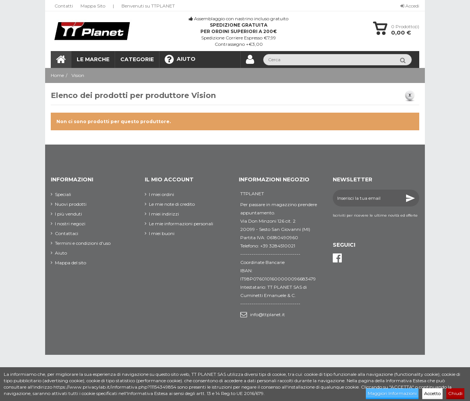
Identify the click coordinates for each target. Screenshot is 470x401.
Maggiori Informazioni (392, 393)
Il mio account (169, 179)
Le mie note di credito (172, 204)
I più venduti (68, 214)
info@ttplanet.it (267, 314)
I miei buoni (161, 233)
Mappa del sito (70, 262)
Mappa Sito (92, 6)
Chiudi (455, 393)
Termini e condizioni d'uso (83, 243)
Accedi (409, 6)
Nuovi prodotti (70, 204)
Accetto (432, 393)
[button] (137, 59)
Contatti (64, 6)
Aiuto (61, 253)
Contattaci (66, 233)
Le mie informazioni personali (181, 223)
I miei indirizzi (164, 214)
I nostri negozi (70, 223)
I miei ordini (161, 194)
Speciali (63, 194)
